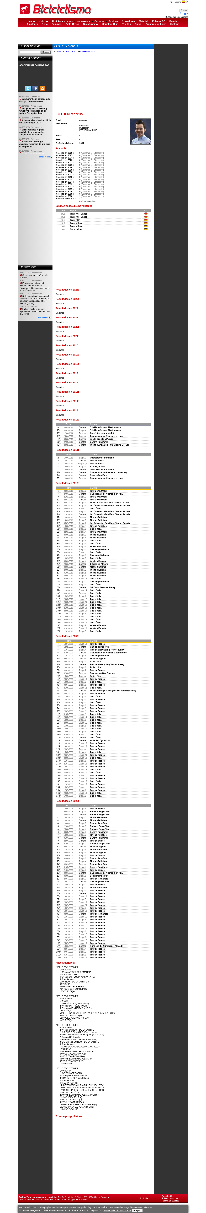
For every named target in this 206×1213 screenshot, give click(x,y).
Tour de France (97, 644)
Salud (138, 24)
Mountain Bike (110, 24)
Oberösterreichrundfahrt (102, 433)
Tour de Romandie (99, 879)
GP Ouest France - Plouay (102, 587)
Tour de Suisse (97, 808)
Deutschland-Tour (99, 823)
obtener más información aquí (117, 1210)
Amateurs (32, 24)
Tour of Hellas (97, 461)
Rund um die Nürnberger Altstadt (106, 946)
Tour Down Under (98, 491)
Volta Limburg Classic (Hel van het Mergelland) (113, 691)
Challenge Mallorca (99, 549)
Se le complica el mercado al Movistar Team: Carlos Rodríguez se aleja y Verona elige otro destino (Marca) (35, 300)
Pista (44, 24)
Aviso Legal (167, 1196)
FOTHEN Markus (87, 51)
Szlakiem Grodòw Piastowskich (105, 427)
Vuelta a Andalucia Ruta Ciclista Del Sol (109, 445)
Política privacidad (170, 1198)
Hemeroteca (84, 21)
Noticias (43, 21)
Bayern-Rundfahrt (99, 442)
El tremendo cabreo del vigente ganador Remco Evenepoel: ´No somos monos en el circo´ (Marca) (35, 287)
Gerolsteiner (76, 229)
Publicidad (144, 1198)
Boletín (173, 21)
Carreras (99, 21)
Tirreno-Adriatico (98, 517)
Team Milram (76, 223)
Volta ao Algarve (98, 658)
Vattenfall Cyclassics (100, 740)
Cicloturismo (90, 24)
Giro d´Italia (96, 508)
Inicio (31, 21)
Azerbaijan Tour (97, 466)
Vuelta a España (98, 535)
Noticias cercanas (62, 21)
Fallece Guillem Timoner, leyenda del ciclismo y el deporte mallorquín (35, 311)
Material (143, 21)
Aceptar (137, 1210)
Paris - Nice (95, 661)
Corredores (128, 21)
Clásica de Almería (99, 564)
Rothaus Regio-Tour (100, 811)
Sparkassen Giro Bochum (102, 673)
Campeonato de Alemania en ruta (106, 436)
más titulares (43, 317)
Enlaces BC (158, 21)
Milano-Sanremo (98, 567)
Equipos (113, 21)
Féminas (56, 24)
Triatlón (126, 24)
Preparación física (156, 24)
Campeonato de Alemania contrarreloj (108, 472)
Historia (174, 24)
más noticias (44, 157)
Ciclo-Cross (72, 24)
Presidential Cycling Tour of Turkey (107, 650)
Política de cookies (170, 1201)
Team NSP (75, 220)
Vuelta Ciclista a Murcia (101, 439)
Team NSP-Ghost (78, 214)
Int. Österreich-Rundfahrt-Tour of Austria (110, 505)
